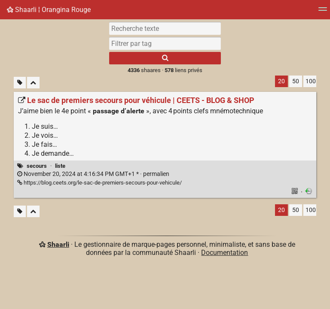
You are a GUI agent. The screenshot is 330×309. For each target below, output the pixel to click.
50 (295, 81)
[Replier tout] (33, 82)
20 (281, 81)
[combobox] (165, 43)
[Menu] (322, 11)
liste (60, 166)
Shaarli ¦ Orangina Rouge (49, 10)
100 (311, 81)
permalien (93, 174)
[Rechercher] (165, 58)
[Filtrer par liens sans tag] (20, 82)
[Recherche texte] (165, 28)
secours (37, 166)
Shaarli (58, 244)
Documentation (224, 252)
